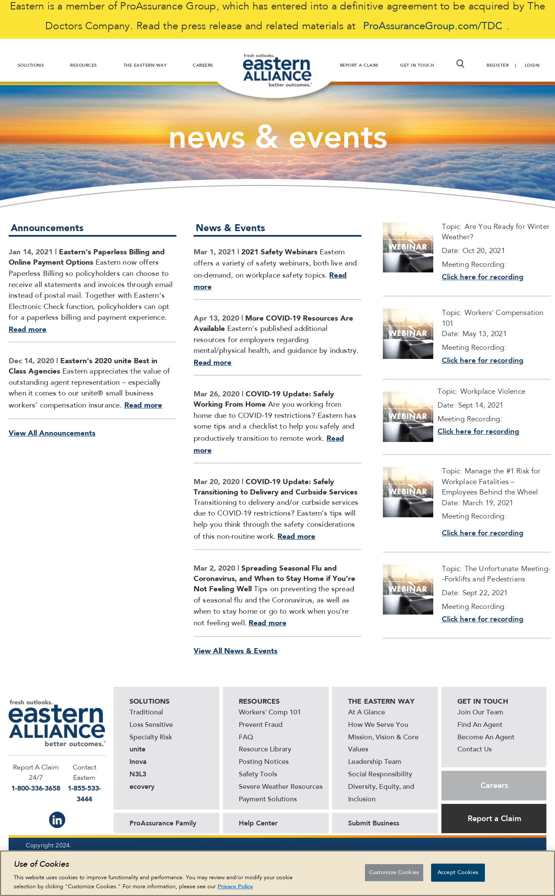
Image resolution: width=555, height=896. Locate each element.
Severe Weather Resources (281, 787)
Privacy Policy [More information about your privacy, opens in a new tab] (235, 887)
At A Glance (366, 712)
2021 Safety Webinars (279, 251)
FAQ (246, 737)
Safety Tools (258, 774)
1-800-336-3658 (35, 788)
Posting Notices (264, 762)
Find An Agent (480, 725)
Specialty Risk (151, 737)
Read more (27, 329)
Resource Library (265, 749)
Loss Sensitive (151, 725)
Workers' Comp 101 (270, 712)
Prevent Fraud (261, 725)
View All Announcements (52, 433)
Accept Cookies (458, 873)
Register (498, 65)
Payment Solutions (268, 799)
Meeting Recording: (474, 517)
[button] (460, 63)
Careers (494, 785)
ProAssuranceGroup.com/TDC (433, 27)
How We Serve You (378, 725)
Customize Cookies (394, 873)
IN (57, 820)
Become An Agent (486, 737)
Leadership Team (374, 762)
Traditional (146, 712)
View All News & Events (236, 650)
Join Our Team (480, 712)
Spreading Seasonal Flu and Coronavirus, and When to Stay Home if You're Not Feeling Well (274, 578)
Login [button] (532, 65)
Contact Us (474, 749)
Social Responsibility (380, 774)
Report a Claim (494, 818)
